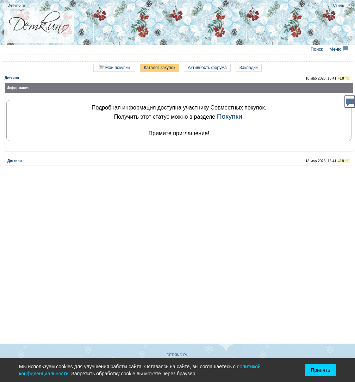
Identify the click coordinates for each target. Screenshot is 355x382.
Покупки (229, 116)
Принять (320, 370)
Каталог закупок (159, 67)
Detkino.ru (16, 5)
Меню (338, 49)
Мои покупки (114, 67)
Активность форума (207, 67)
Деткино (12, 78)
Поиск (317, 49)
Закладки (248, 67)
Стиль (338, 5)
